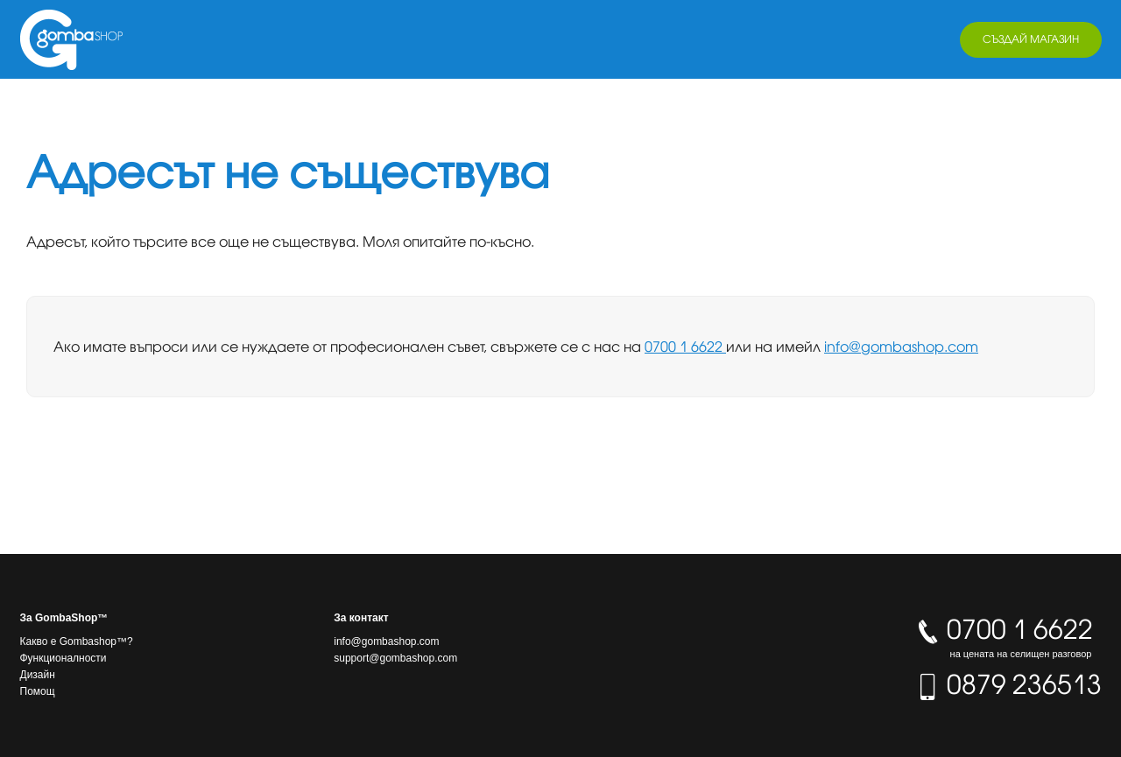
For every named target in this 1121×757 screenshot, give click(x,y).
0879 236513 (1008, 684)
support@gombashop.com (395, 658)
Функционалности (63, 658)
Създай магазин (1031, 39)
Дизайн (37, 675)
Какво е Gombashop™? (76, 641)
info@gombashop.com (901, 346)
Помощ (37, 691)
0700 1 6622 (685, 346)
